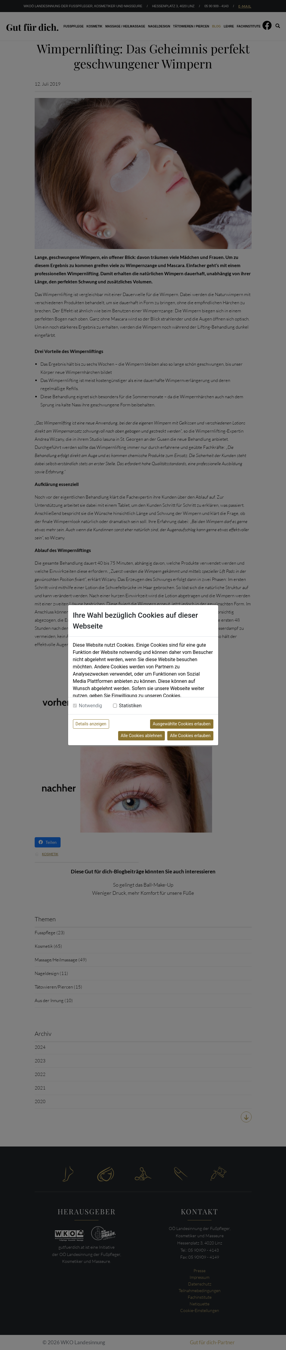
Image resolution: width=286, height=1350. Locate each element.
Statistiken (130, 705)
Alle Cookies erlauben (190, 735)
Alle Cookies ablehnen (141, 735)
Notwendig (90, 705)
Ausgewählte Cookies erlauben (182, 723)
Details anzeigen (91, 723)
